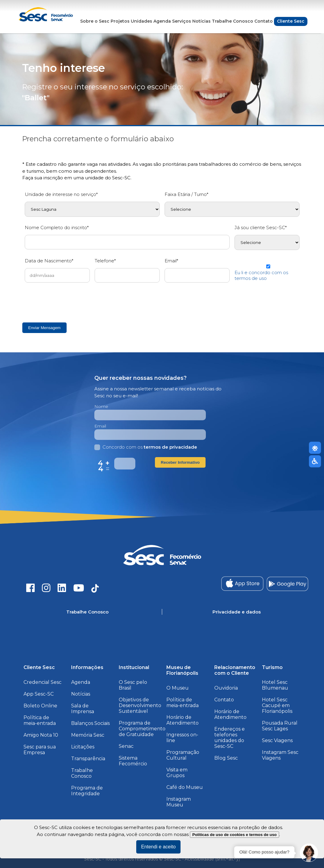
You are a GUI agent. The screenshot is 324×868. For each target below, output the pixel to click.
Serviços (181, 21)
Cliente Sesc (290, 21)
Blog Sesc (226, 758)
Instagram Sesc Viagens (280, 755)
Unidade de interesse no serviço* (61, 194)
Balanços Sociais (90, 723)
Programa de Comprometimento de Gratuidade (142, 728)
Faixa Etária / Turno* (186, 194)
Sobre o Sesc (94, 21)
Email (100, 426)
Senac (126, 746)
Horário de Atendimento (182, 720)
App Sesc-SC (39, 694)
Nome (101, 406)
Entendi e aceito (158, 846)
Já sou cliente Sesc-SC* (260, 227)
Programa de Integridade (87, 790)
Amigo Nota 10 (41, 735)
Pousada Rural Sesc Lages (279, 726)
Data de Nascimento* (49, 261)
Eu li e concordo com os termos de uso (261, 275)
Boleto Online (40, 706)
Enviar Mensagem (44, 327)
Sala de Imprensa (82, 708)
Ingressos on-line (182, 737)
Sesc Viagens (277, 740)
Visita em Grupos (176, 772)
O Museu (177, 688)
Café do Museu (184, 787)
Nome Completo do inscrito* (57, 227)
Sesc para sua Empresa (40, 749)
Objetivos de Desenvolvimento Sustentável (140, 705)
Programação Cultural (182, 755)
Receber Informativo (180, 462)
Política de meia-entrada (40, 720)
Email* (171, 261)
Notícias (201, 21)
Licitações (82, 747)
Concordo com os (145, 447)
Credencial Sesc (42, 682)
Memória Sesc (87, 735)
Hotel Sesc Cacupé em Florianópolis (277, 705)
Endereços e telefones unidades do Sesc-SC (229, 737)
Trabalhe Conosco (232, 21)
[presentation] (70, 302)
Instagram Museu (178, 802)
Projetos (120, 21)
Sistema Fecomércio (133, 761)
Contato (263, 21)
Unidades (141, 21)
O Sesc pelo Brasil (133, 685)
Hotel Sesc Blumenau (275, 685)
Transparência (88, 758)
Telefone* (105, 261)
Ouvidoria (226, 688)
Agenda (162, 21)
